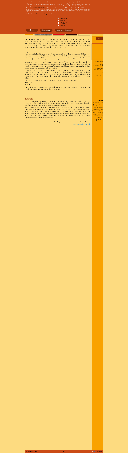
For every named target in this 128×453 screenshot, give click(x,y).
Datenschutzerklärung (31, 451)
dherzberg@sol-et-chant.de (81, 124)
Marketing (63, 25)
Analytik (62, 24)
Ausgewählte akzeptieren (64, 30)
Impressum (99, 451)
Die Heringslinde (39, 87)
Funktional (63, 20)
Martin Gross (96, 84)
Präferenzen (63, 22)
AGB (64, 451)
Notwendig (63, 18)
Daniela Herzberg (99, 61)
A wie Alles (28, 83)
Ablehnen (32, 30)
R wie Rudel (28, 85)
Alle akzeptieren (46, 30)
